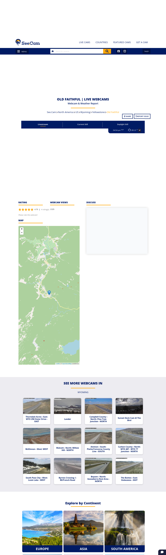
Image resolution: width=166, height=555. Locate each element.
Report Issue (142, 116)
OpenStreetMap (67, 363)
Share (127, 116)
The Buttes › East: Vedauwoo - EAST (129, 479)
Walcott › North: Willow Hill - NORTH (67, 449)
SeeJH (146, 51)
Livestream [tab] (43, 124)
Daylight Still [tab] (122, 124)
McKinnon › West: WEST (36, 449)
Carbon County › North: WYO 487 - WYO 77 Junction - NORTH (129, 449)
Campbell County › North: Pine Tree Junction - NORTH (98, 419)
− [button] (21, 233)
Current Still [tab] (82, 124)
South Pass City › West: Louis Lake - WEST (37, 479)
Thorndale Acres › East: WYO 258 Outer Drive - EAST (37, 419)
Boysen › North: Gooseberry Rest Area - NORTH (98, 479)
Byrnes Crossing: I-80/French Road (67, 479)
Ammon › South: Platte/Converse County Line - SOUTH (98, 449)
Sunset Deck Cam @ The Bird (129, 419)
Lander (67, 419)
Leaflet (58, 363)
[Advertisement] (83, 18)
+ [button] (21, 229)
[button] (139, 130)
